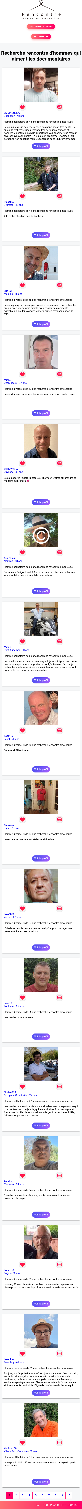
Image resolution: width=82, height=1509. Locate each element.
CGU (45, 1505)
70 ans (15, 739)
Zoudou (8, 1181)
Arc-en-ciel (10, 558)
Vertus (7, 917)
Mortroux (9, 1184)
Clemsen (9, 825)
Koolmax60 (10, 1448)
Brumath (8, 204)
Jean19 (8, 1003)
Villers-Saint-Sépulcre (16, 1451)
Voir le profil (41, 146)
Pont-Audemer (12, 650)
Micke (7, 380)
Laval (7, 739)
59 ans (16, 1273)
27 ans (33, 1095)
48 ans (20, 115)
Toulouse (9, 1006)
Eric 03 (8, 291)
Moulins (8, 293)
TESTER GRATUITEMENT (41, 26)
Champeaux (10, 382)
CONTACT (74, 1505)
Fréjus (7, 1273)
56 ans (20, 1006)
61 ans (20, 1362)
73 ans (15, 828)
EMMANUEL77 (12, 112)
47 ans (23, 382)
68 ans (18, 561)
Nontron (8, 561)
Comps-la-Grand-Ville (15, 1095)
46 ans (19, 472)
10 (68, 1495)
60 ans (25, 650)
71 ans (33, 1451)
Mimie (7, 647)
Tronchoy (9, 1362)
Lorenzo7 (9, 1270)
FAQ (38, 1505)
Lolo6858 (9, 914)
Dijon (7, 828)
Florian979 (10, 1092)
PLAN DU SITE (58, 1505)
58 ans (18, 293)
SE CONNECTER (41, 36)
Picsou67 (9, 201)
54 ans (20, 1184)
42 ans (19, 204)
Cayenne (8, 472)
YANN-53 (9, 736)
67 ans (17, 917)
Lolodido (9, 1359)
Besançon (9, 115)
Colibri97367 (11, 469)
